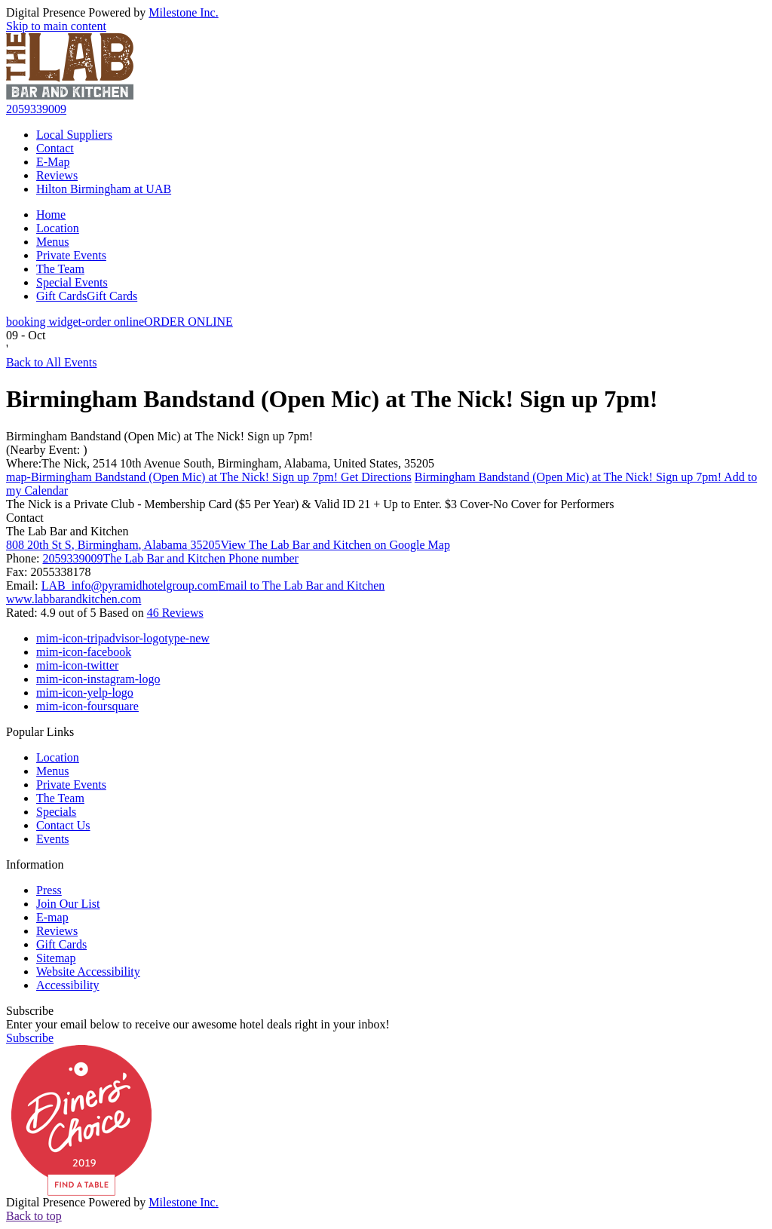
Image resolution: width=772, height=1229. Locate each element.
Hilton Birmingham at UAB (103, 188)
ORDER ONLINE (119, 321)
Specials (56, 811)
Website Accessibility (88, 971)
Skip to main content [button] (56, 26)
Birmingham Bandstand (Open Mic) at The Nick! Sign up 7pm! (159, 436)
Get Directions (209, 476)
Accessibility (68, 985)
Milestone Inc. (183, 12)
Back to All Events (51, 362)
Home (51, 214)
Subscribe (30, 1010)
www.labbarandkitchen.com (73, 599)
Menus (52, 241)
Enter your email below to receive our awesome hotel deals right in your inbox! (198, 1024)
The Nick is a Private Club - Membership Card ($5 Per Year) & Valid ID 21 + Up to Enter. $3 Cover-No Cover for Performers (310, 504)
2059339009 (36, 109)
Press (49, 890)
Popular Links (40, 731)
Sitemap (55, 958)
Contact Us (63, 825)
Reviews (57, 175)
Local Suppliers (74, 134)
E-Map (52, 161)
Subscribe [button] (30, 1037)
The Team (60, 268)
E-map (52, 917)
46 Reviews (175, 612)
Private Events (71, 255)
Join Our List (68, 903)
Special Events (72, 282)
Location (57, 228)
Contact (55, 148)
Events (52, 838)
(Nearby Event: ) (46, 449)
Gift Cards (86, 296)
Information (34, 864)
